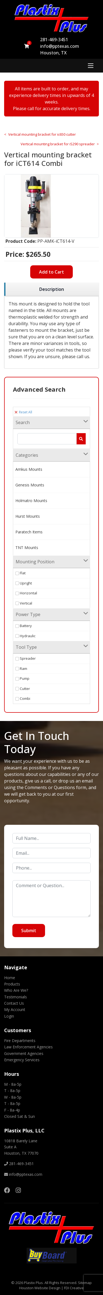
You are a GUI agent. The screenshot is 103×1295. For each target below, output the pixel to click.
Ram (21, 668)
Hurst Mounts (27, 516)
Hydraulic (25, 635)
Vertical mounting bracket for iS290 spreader (58, 143)
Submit (28, 931)
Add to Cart (51, 272)
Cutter (22, 688)
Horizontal (26, 593)
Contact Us (14, 1003)
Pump (22, 678)
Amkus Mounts (28, 469)
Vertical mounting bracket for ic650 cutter (42, 134)
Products (12, 984)
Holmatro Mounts (31, 500)
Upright (23, 583)
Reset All (23, 412)
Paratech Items (29, 531)
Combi (22, 698)
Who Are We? (16, 990)
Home (9, 977)
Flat (20, 572)
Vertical (23, 603)
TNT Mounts (26, 547)
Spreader (25, 658)
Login (9, 1016)
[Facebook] (7, 1190)
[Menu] (90, 66)
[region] (51, 289)
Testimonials (15, 996)
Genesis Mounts (29, 485)
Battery (23, 625)
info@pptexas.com (59, 46)
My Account (14, 1009)
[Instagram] (18, 1190)
